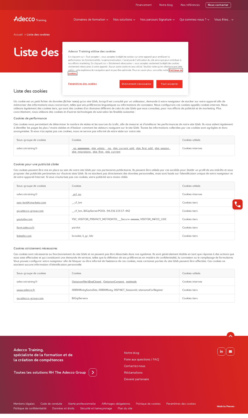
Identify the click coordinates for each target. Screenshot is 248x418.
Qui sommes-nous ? (193, 19)
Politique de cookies (148, 404)
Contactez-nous (134, 366)
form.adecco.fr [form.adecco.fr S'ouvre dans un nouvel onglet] (25, 227)
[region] (125, 68)
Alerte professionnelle (82, 404)
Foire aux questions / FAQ (141, 359)
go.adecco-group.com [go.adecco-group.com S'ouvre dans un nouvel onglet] (30, 211)
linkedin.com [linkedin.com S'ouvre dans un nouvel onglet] (24, 236)
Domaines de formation (89, 19)
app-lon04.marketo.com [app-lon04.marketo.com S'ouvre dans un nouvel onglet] (31, 202)
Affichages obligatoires (116, 404)
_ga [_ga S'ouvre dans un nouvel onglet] (109, 148)
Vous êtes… (222, 19)
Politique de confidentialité (30, 408)
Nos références (190, 5)
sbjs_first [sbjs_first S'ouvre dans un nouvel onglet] (98, 151)
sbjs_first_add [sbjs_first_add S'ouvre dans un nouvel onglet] (144, 148)
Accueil (18, 34)
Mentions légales (24, 404)
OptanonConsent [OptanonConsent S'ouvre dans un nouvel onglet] (114, 281)
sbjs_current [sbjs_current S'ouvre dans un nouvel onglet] (112, 151)
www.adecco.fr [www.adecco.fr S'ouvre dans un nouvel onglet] (26, 290)
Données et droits (63, 408)
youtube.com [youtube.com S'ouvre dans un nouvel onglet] (25, 219)
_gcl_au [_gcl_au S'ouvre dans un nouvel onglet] (76, 194)
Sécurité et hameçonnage (96, 408)
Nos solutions (122, 19)
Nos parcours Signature (156, 19)
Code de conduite (51, 404)
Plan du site (125, 408)
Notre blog (166, 5)
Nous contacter (218, 5)
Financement (144, 5)
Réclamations (133, 373)
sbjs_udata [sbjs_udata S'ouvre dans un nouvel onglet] (98, 148)
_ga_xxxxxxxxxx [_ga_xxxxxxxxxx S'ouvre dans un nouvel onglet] (81, 148)
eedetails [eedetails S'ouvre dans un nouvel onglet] (131, 281)
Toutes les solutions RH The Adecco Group (50, 372)
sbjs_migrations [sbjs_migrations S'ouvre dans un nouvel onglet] (81, 151)
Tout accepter (169, 83)
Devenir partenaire (136, 379)
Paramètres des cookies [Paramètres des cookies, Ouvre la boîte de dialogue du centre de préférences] (82, 83)
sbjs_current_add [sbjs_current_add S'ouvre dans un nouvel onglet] (124, 148)
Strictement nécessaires (136, 83)
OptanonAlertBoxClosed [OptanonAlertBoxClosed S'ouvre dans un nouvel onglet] (87, 281)
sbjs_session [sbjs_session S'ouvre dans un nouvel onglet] (162, 148)
